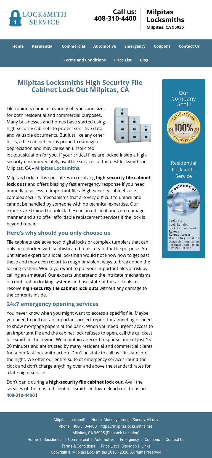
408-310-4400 (115, 18)
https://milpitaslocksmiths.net (126, 426)
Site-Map (129, 446)
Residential (43, 46)
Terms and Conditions (85, 60)
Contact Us (189, 46)
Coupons (162, 46)
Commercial (73, 46)
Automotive (104, 46)
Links (145, 446)
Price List (123, 60)
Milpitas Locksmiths (57, 168)
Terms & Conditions (78, 446)
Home (17, 46)
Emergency (135, 46)
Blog (144, 60)
